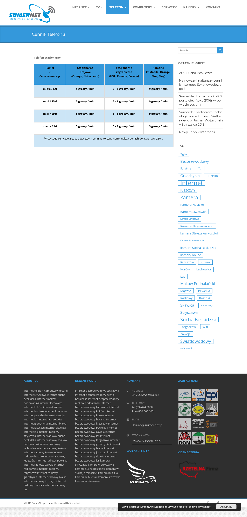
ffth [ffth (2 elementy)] (200, 168)
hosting (63, 390)
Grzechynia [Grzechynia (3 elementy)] (190, 175)
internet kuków (33, 407)
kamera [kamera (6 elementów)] (189, 197)
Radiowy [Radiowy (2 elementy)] (186, 298)
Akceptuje (226, 506)
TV (99, 7)
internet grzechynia (36, 423)
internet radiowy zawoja (39, 464)
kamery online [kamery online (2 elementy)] (190, 255)
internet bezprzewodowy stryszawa (97, 390)
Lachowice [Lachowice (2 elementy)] (204, 269)
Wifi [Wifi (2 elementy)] (205, 327)
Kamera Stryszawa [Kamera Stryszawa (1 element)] (189, 218)
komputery (144, 7)
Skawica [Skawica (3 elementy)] (187, 305)
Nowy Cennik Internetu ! (198, 132)
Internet (80, 7)
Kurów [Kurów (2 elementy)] (185, 269)
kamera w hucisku (86, 477)
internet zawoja (55, 415)
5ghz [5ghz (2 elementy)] (183, 154)
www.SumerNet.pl (147, 441)
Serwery (169, 7)
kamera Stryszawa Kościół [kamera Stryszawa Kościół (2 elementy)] (199, 233)
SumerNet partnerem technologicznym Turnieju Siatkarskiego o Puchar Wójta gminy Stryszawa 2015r (201, 118)
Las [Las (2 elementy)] (182, 276)
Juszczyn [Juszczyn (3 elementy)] (187, 190)
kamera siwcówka (109, 477)
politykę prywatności (200, 506)
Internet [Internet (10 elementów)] (191, 183)
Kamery (191, 7)
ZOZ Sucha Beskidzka (196, 73)
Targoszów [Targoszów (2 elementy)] (188, 327)
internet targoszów (50, 419)
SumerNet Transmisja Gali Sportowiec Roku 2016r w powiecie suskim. (200, 100)
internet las (31, 419)
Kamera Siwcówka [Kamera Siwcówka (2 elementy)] (193, 212)
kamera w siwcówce (87, 481)
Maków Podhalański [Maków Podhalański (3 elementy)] (197, 283)
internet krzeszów (55, 411)
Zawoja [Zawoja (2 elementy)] (185, 334)
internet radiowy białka (52, 477)
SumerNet (75, 502)
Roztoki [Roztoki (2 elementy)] (204, 298)
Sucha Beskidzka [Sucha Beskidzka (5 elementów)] (198, 319)
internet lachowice (51, 403)
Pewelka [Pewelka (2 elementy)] (204, 291)
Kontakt (213, 7)
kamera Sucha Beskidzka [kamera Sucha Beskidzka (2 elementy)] (198, 248)
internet (29, 390)
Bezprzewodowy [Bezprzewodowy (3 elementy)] (194, 161)
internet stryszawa (35, 395)
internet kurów (52, 407)
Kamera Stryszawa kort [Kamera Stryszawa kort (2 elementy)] (197, 226)
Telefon (117, 7)
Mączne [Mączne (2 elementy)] (185, 291)
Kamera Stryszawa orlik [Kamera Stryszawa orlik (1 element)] (192, 240)
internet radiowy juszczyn (39, 481)
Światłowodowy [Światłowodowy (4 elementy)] (195, 341)
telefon (38, 390)
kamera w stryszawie (101, 464)
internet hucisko (34, 411)
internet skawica (55, 427)
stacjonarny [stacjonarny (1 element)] (207, 305)
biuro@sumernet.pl (148, 425)
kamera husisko (108, 473)
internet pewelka (34, 415)
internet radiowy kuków (51, 448)
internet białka (57, 423)
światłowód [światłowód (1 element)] (186, 348)
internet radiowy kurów (38, 452)
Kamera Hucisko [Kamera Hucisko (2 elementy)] (192, 204)
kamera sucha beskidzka (90, 469)
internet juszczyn (34, 427)
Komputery (51, 390)
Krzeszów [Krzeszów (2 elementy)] (187, 262)
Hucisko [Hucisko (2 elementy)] (212, 176)
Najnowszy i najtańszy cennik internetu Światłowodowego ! (200, 84)
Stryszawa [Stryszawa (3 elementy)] (189, 312)
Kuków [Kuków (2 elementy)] (205, 262)
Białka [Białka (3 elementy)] (185, 168)
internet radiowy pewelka (51, 460)
